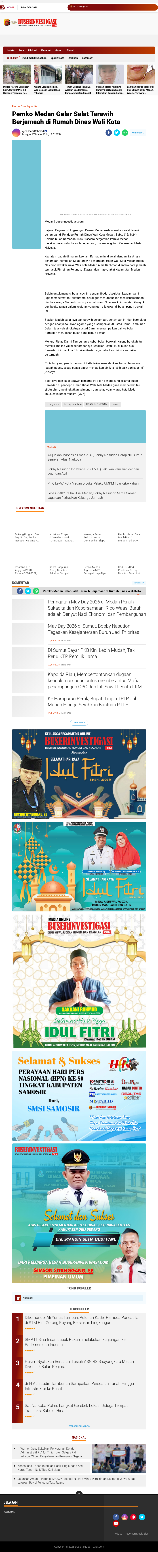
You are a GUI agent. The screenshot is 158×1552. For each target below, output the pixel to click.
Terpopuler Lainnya (79, 1426)
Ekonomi (46, 50)
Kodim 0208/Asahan (35, 58)
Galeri (58, 50)
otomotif (88, 58)
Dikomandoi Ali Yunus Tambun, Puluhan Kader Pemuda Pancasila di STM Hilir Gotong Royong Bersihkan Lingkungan (81, 1320)
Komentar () (138, 132)
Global (70, 50)
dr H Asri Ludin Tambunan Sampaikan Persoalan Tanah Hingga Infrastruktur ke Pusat (79, 1386)
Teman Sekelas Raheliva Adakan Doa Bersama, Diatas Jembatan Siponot (78, 89)
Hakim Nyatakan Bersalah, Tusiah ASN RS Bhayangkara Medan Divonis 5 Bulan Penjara (79, 1364)
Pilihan (74, 58)
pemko (115, 404)
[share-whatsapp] (125, 132)
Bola (21, 50)
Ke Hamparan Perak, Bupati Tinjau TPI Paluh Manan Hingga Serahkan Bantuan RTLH (93, 701)
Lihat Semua (79, 722)
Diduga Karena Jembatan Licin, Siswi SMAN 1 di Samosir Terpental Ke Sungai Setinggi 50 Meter (16, 90)
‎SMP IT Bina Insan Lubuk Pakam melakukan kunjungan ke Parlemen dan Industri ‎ (75, 1342)
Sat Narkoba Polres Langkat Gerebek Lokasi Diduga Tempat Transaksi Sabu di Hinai (76, 1408)
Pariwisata (58, 58)
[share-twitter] (117, 132)
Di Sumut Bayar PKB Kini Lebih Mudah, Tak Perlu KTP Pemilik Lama (91, 653)
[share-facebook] (109, 132)
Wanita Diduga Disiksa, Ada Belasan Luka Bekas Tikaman (47, 89)
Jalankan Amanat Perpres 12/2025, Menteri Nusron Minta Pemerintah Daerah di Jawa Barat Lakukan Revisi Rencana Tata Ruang (76, 1480)
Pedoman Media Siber (137, 1533)
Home (10, 7)
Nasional (28, 1298)
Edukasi (32, 50)
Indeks (10, 50)
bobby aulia (29, 106)
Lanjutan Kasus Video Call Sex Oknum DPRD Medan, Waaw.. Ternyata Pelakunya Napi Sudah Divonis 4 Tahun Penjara (140, 90)
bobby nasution (73, 404)
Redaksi (118, 1533)
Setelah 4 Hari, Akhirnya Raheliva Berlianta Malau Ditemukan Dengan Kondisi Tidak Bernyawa (110, 90)
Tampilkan (139, 583)
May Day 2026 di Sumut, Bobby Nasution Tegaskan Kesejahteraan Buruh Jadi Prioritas (93, 629)
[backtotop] (79, 1494)
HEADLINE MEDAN (96, 404)
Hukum (14, 58)
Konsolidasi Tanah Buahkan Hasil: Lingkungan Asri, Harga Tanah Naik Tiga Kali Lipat (50, 1467)
